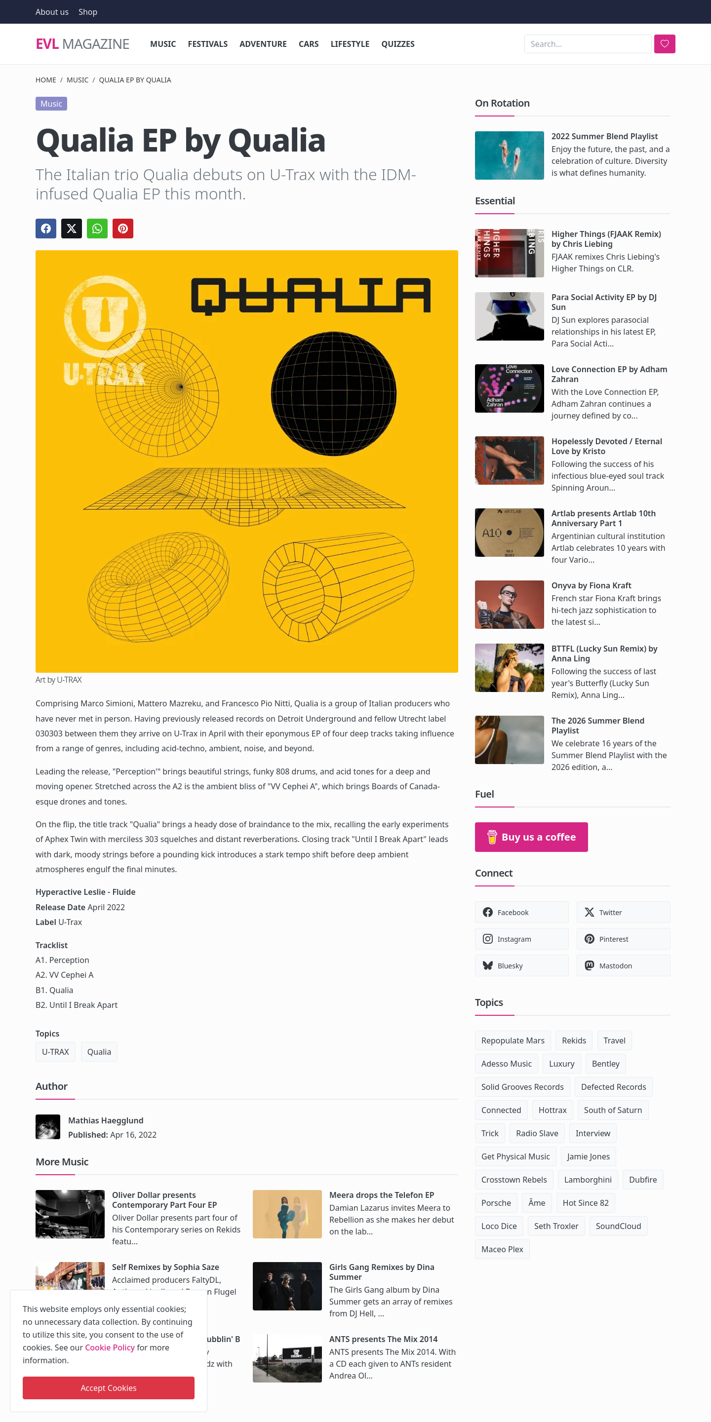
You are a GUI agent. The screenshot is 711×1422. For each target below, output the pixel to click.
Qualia (99, 1051)
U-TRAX (55, 1051)
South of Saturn (613, 1110)
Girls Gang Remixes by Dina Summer (381, 1272)
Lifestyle (350, 43)
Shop (88, 11)
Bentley (606, 1063)
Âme (536, 1202)
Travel (615, 1040)
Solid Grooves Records (522, 1086)
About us (52, 11)
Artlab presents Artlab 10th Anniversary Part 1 (604, 518)
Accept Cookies (108, 1388)
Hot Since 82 (586, 1202)
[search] (664, 44)
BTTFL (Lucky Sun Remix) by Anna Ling (605, 653)
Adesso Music (506, 1063)
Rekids (574, 1040)
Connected (501, 1110)
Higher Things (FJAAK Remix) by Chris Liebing (606, 239)
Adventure (263, 43)
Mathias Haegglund (106, 1120)
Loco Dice (499, 1226)
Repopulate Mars (513, 1040)
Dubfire (643, 1179)
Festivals (208, 43)
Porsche (496, 1202)
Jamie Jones (588, 1156)
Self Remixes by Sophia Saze (165, 1267)
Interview (593, 1133)
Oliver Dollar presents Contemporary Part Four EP (164, 1200)
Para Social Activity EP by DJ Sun (604, 302)
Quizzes (398, 43)
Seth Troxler (556, 1226)
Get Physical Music (515, 1156)
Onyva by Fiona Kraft (592, 585)
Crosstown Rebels (514, 1179)
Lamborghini (588, 1179)
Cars (309, 43)
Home (46, 79)
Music (163, 43)
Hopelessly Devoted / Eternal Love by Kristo (607, 446)
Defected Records (613, 1086)
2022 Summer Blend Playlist (605, 136)
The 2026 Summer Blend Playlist (598, 725)
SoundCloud (618, 1226)
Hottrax (553, 1110)
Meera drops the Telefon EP (381, 1195)
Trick (490, 1133)
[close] (199, 1295)
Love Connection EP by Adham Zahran (610, 374)
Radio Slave (537, 1133)
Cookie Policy (110, 1347)
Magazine (82, 44)
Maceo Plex (502, 1249)
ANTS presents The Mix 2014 (383, 1339)
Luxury (561, 1063)
